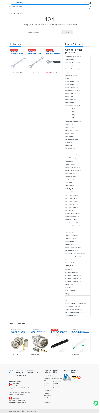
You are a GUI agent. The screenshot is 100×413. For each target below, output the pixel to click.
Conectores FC (69, 93)
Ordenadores (69, 232)
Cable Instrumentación (71, 155)
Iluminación (68, 300)
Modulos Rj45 (69, 142)
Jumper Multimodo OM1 (72, 275)
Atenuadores (69, 59)
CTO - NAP (68, 183)
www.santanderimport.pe (19, 402)
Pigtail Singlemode (70, 87)
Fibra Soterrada (69, 210)
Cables (67, 152)
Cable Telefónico (70, 158)
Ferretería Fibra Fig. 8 (71, 216)
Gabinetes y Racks (70, 223)
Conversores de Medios (72, 170)
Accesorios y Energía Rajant (73, 306)
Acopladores (69, 180)
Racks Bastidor (69, 241)
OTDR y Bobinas (70, 266)
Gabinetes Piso (69, 238)
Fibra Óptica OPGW (70, 207)
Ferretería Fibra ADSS (71, 213)
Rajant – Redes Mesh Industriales (74, 303)
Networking (68, 284)
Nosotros (55, 376)
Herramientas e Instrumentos (73, 253)
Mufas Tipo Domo (70, 189)
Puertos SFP (68, 287)
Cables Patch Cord (70, 130)
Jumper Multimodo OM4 (72, 281)
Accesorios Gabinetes (71, 226)
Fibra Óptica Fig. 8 (70, 204)
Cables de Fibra (69, 192)
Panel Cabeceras (70, 75)
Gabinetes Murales (70, 235)
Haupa (67, 260)
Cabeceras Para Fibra (71, 62)
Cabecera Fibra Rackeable (72, 105)
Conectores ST (69, 102)
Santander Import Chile (17, 411)
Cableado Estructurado (71, 121)
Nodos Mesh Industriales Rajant (74, 312)
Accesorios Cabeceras (71, 66)
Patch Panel (68, 145)
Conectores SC (69, 99)
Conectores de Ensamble (72, 247)
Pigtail (67, 78)
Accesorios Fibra (70, 176)
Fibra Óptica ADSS (70, 195)
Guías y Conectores (70, 244)
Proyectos (68, 297)
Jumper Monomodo (71, 272)
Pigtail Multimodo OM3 (71, 84)
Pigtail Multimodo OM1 (71, 81)
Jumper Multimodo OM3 (72, 278)
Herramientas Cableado (72, 139)
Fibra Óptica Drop (70, 198)
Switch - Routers (70, 290)
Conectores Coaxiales (71, 167)
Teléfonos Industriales (71, 315)
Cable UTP (68, 127)
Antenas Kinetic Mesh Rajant (73, 309)
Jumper (67, 269)
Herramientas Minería (71, 263)
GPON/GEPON (69, 186)
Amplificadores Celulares (72, 56)
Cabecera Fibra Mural (71, 90)
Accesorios (68, 229)
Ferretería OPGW (70, 219)
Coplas (67, 72)
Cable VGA (68, 161)
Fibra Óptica (68, 173)
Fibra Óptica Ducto (70, 201)
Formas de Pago (57, 378)
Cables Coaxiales (70, 164)
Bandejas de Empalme (71, 69)
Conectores (68, 133)
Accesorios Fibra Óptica (72, 257)
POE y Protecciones (71, 294)
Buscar (88, 7)
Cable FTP (68, 124)
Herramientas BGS (15, 50)
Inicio (11, 13)
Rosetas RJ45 (69, 148)
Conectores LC (69, 96)
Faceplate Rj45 (69, 136)
